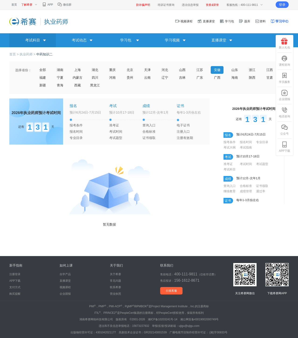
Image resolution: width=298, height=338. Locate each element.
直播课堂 (206, 21)
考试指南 (246, 147)
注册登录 (14, 274)
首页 (14, 4)
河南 (112, 77)
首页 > (14, 54)
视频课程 (184, 21)
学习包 (227, 21)
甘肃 (269, 77)
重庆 (112, 70)
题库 (244, 21)
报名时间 (76, 131)
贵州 (130, 77)
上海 (77, 70)
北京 (130, 70)
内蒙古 (77, 77)
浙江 (252, 70)
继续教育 (230, 191)
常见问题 (115, 280)
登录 (282, 5)
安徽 (217, 70)
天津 (147, 70)
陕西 (252, 77)
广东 (199, 77)
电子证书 (183, 125)
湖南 (60, 70)
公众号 (284, 129)
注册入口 (183, 131)
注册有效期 (185, 138)
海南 (234, 77)
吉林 (182, 77)
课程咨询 (284, 60)
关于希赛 (115, 274)
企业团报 (284, 95)
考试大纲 (230, 147)
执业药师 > (28, 54)
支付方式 (14, 287)
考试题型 (115, 138)
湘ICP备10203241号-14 (162, 319)
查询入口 (149, 125)
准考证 (114, 125)
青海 (60, 85)
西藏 (77, 85)
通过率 (260, 191)
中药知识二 (44, 54)
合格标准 (149, 131)
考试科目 (230, 169)
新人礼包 (284, 43)
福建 (42, 77)
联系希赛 (115, 287)
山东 (234, 70)
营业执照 (115, 293)
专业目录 (76, 138)
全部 (42, 70)
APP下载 (284, 146)
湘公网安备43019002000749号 (199, 319)
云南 (147, 77)
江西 (269, 70)
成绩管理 (246, 191)
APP (47, 4)
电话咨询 (284, 112)
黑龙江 (95, 85)
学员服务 (284, 78)
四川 (95, 77)
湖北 (95, 70)
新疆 (42, 85)
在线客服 (171, 290)
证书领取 (149, 138)
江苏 (199, 70)
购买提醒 (14, 293)
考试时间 (115, 131)
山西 (182, 70)
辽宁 (165, 77)
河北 (165, 70)
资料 (260, 21)
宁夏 (60, 77)
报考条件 (76, 125)
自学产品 (65, 274)
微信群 (64, 4)
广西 (217, 77)
